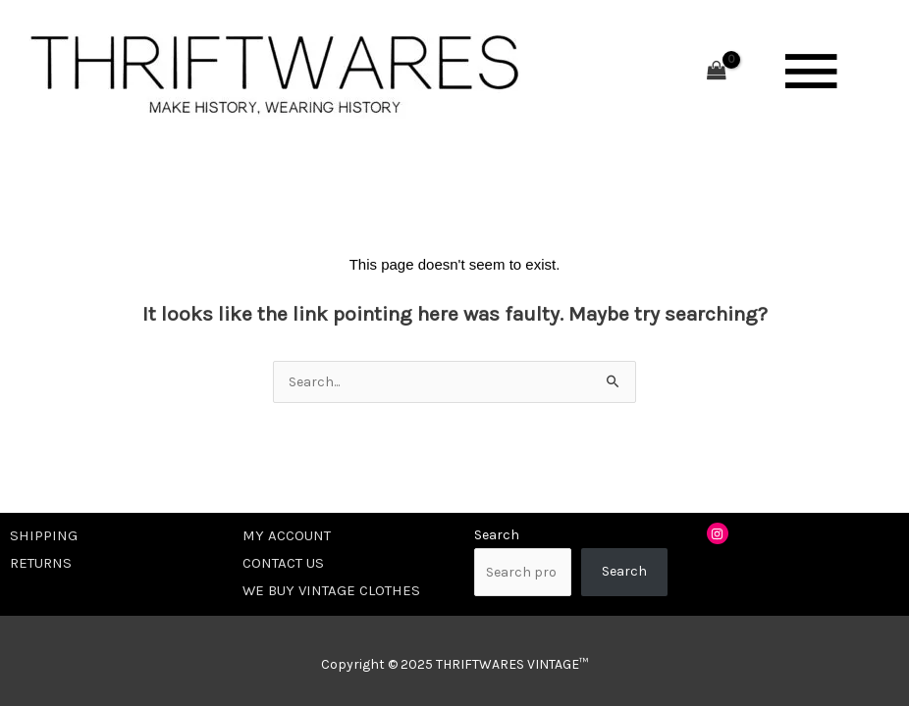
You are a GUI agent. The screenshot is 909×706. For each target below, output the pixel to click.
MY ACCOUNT (286, 535)
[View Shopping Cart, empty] (716, 72)
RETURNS (41, 563)
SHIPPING (44, 535)
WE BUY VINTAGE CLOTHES (331, 590)
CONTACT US (283, 563)
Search (496, 535)
